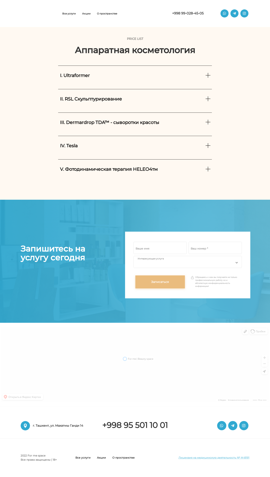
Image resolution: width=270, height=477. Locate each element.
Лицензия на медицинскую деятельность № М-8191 (213, 457)
